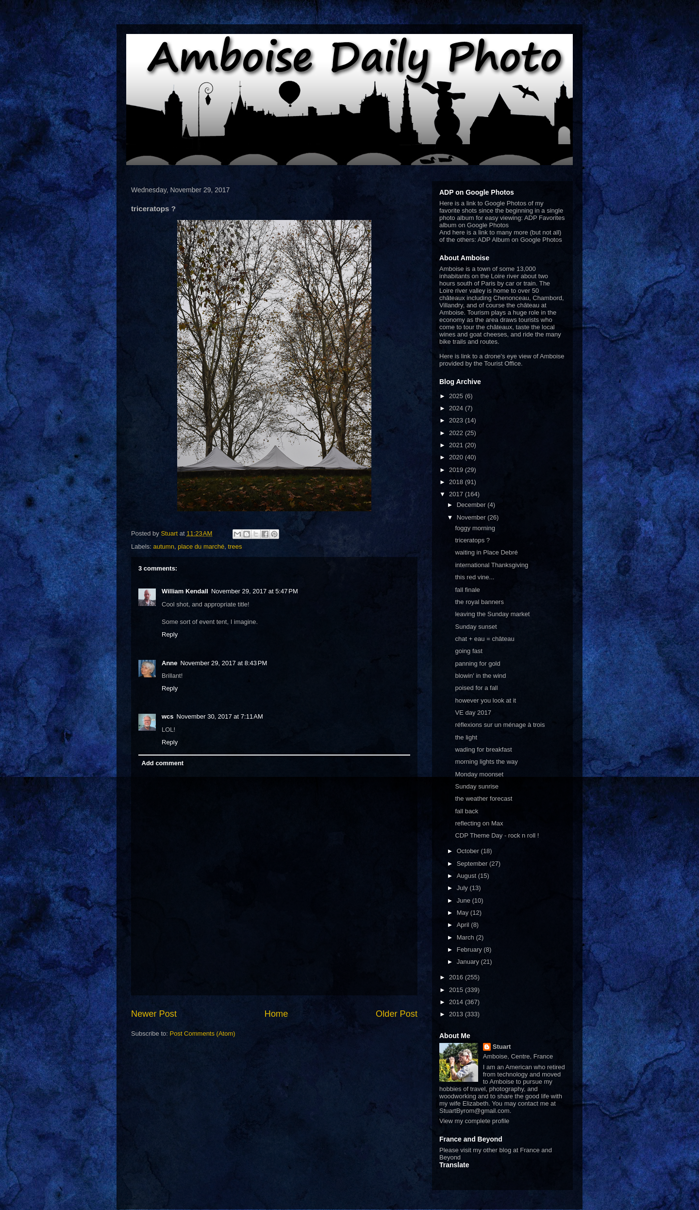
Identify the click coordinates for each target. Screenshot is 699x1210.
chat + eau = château (484, 638)
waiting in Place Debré (486, 552)
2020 (457, 457)
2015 (457, 989)
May (463, 912)
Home (276, 1014)
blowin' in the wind (480, 675)
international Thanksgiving (491, 565)
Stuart (502, 1046)
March (466, 937)
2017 (457, 494)
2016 (457, 977)
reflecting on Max (479, 823)
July (463, 887)
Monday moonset (479, 774)
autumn (163, 546)
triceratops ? (472, 540)
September (473, 863)
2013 (457, 1014)
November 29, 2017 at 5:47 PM (254, 591)
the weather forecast (483, 798)
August (467, 875)
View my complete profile (474, 1121)
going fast (468, 651)
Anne (170, 663)
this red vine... (474, 577)
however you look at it (485, 700)
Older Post (396, 1014)
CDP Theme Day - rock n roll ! (497, 835)
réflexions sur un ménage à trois (500, 724)
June (464, 900)
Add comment (163, 763)
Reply (170, 634)
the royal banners (479, 601)
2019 (457, 469)
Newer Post (154, 1014)
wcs (168, 716)
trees (235, 546)
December (472, 504)
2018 (457, 482)
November (472, 517)
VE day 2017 (473, 712)
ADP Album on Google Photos (520, 239)
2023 (457, 420)
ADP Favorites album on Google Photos (502, 221)
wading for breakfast (483, 749)
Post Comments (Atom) (202, 1033)
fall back (466, 811)
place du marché (201, 546)
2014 (457, 1002)
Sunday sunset (476, 626)
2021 (457, 445)
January (469, 961)
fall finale (467, 589)
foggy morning (475, 528)
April (464, 924)
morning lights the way (486, 761)
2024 (457, 408)
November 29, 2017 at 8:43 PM (224, 663)
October (469, 851)
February (470, 949)
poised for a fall (476, 687)
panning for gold (477, 663)
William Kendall (185, 591)
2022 (457, 433)
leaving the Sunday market (492, 614)
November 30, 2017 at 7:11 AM (220, 716)
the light (466, 737)
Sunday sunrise (477, 786)
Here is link (454, 356)
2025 (457, 396)
